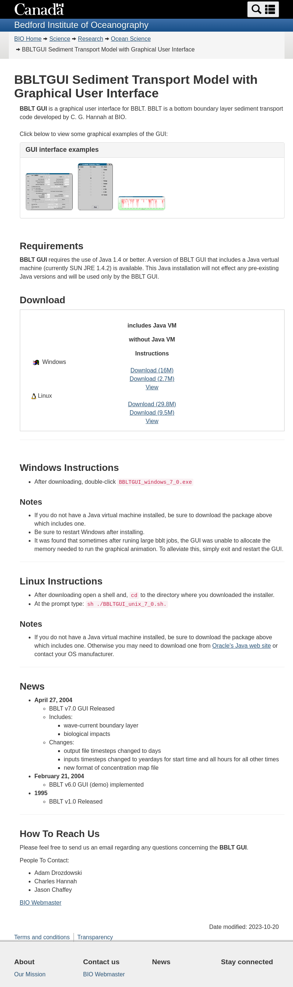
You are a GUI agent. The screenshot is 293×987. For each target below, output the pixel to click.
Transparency (95, 937)
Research (90, 39)
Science (59, 39)
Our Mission (30, 974)
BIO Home (28, 39)
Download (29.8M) (152, 404)
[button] (263, 9)
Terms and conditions (42, 937)
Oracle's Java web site (241, 646)
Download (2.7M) (152, 379)
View (152, 387)
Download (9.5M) (152, 413)
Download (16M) (152, 370)
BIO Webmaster (41, 903)
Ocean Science (131, 39)
